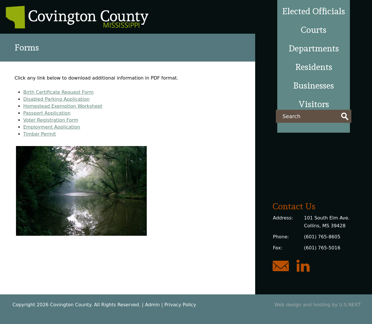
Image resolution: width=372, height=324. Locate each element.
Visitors (313, 104)
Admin (152, 304)
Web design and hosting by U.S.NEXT (317, 304)
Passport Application (47, 113)
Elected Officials (313, 11)
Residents (313, 67)
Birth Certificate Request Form (58, 92)
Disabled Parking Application (56, 99)
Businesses (313, 85)
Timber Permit (39, 134)
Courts (313, 30)
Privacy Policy (180, 304)
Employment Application (51, 127)
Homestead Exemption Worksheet (62, 106)
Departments (314, 48)
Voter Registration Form (50, 120)
